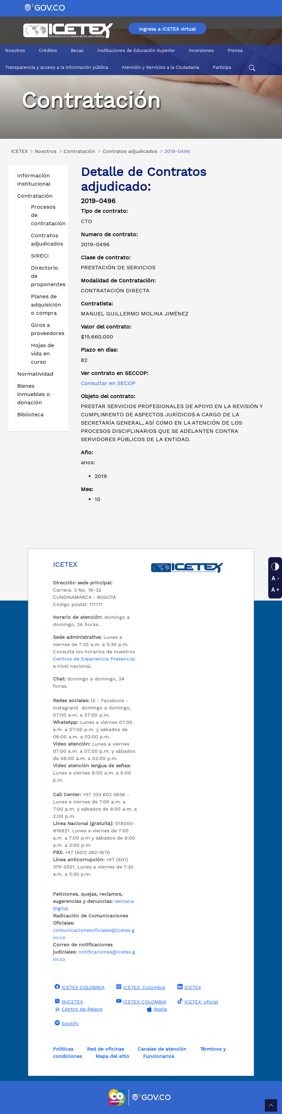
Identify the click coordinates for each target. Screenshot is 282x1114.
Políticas (63, 1049)
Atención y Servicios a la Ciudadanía (160, 67)
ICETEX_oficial (197, 1001)
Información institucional (34, 179)
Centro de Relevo (78, 1009)
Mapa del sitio (112, 1056)
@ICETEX (68, 1001)
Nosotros (15, 50)
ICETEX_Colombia (140, 987)
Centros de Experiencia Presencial (94, 659)
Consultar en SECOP (108, 383)
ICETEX (188, 987)
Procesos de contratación (47, 215)
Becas (77, 50)
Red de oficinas (105, 1049)
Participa (222, 67)
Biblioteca (30, 414)
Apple (156, 1009)
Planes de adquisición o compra (46, 304)
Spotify (66, 1023)
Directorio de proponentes (47, 276)
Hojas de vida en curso (42, 353)
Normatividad (35, 374)
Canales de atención (162, 1049)
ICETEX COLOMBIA (79, 987)
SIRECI (40, 255)
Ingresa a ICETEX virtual (167, 29)
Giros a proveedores (47, 329)
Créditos (48, 50)
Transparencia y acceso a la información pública (56, 67)
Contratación (35, 195)
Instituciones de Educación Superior (136, 50)
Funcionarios (158, 1056)
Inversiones (201, 50)
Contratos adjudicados (47, 239)
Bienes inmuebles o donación (33, 394)
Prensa (235, 50)
